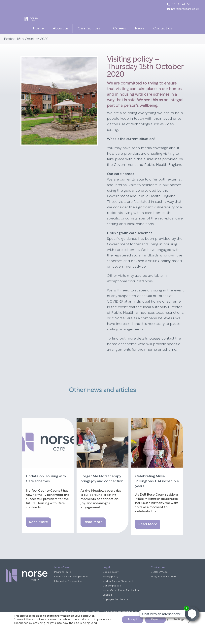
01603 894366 (180, 4)
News (139, 36)
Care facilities (89, 36)
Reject (155, 619)
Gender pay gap (112, 593)
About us (61, 36)
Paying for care (62, 580)
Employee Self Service (115, 607)
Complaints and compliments (71, 584)
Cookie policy (111, 580)
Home (38, 36)
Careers (119, 36)
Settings (178, 619)
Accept (132, 619)
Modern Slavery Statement (118, 589)
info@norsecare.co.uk (183, 9)
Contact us (162, 36)
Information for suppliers (68, 589)
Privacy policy (110, 584)
